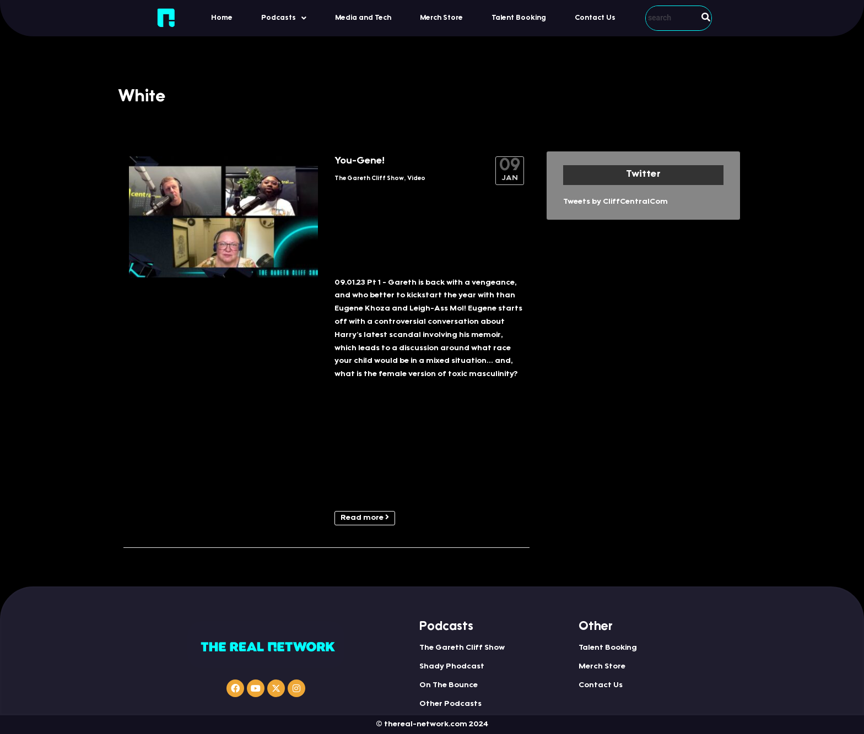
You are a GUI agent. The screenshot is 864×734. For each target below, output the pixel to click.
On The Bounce (448, 685)
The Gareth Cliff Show (369, 179)
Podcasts (283, 18)
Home (222, 17)
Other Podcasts (450, 704)
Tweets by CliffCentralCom (615, 202)
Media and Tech (363, 17)
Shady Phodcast (451, 667)
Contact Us (595, 17)
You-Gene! (359, 161)
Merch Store (441, 17)
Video (416, 179)
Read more (365, 517)
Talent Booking (519, 17)
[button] (284, 18)
